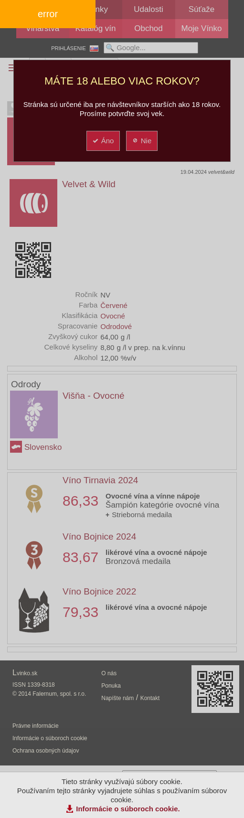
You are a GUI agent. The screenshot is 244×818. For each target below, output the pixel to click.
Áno (103, 141)
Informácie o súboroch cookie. (128, 809)
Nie (141, 141)
